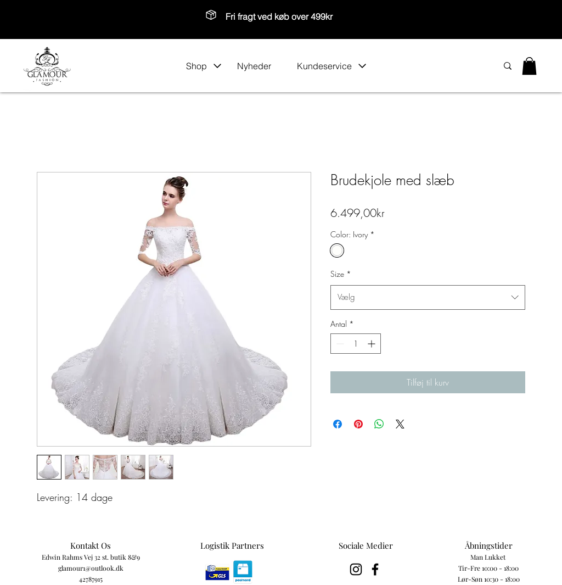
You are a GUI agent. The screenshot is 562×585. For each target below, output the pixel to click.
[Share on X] (400, 424)
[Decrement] (339, 343)
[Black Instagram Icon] (356, 569)
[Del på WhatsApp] (379, 424)
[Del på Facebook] (337, 424)
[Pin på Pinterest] (358, 424)
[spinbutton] (356, 343)
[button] (204, 65)
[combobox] (427, 297)
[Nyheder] (261, 65)
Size (340, 274)
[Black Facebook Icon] (375, 569)
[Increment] (372, 343)
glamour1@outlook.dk (90, 568)
